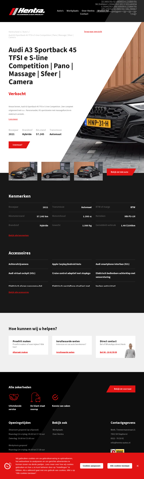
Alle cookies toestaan (119, 466)
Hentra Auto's (15, 32)
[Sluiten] (137, 466)
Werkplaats (73, 10)
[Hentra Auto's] (28, 11)
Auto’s (60, 10)
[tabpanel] (19, 402)
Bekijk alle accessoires (19, 292)
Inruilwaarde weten (65, 352)
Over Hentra (88, 10)
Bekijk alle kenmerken (19, 235)
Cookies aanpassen (91, 466)
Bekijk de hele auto (119, 172)
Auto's (25, 32)
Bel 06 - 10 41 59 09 (108, 352)
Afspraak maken (20, 352)
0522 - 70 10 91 (117, 438)
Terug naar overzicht (93, 31)
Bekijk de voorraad (122, 389)
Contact (84, 13)
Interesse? (17, 145)
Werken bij (103, 10)
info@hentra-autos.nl (120, 443)
